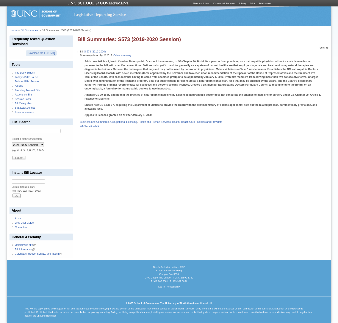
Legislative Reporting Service (100, 14)
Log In (161, 286)
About (18, 218)
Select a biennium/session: (27, 138)
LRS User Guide (24, 222)
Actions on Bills (23, 94)
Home (14, 30)
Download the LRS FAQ (41, 53)
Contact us (21, 227)
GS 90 (83, 125)
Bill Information (24, 249)
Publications (265, 3)
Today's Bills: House (26, 77)
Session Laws (23, 99)
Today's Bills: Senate (27, 81)
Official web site (25, 244)
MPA (252, 3)
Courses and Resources (224, 3)
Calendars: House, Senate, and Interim (38, 253)
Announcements (24, 112)
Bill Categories (23, 103)
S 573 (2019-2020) (95, 51)
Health (176, 121)
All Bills (19, 85)
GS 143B (94, 125)
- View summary (121, 55)
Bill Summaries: (30, 30)
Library (242, 3)
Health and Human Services (154, 121)
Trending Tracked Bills (27, 90)
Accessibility (173, 286)
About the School (201, 3)
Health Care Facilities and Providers (201, 121)
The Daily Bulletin (25, 72)
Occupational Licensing (123, 121)
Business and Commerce (94, 121)
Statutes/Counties (25, 107)
